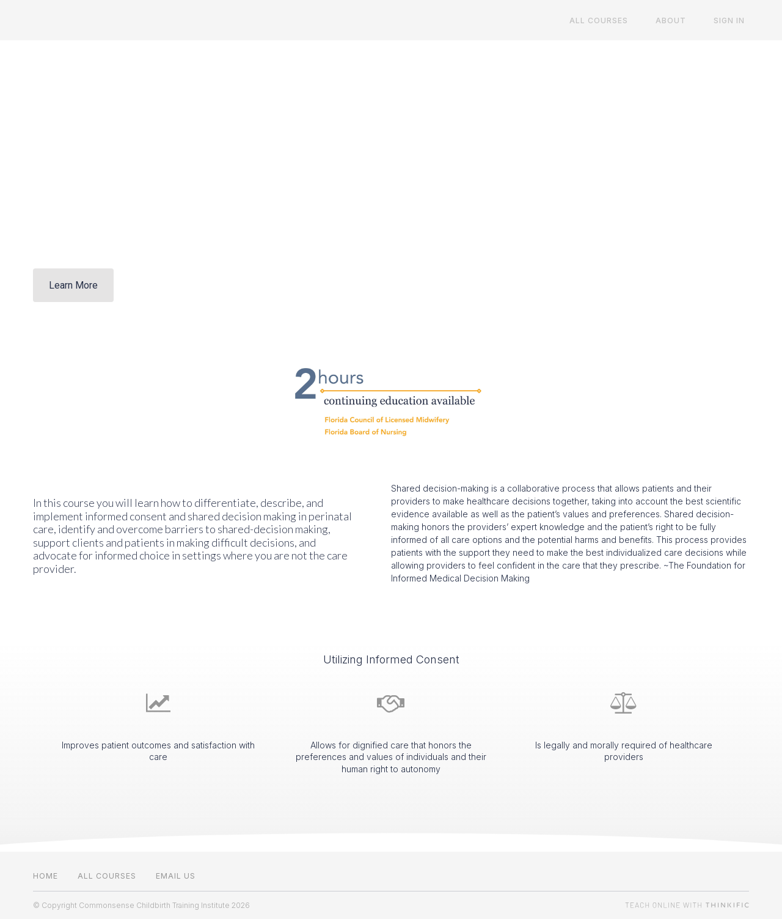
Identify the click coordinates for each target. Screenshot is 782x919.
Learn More (73, 285)
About (683, 20)
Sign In (733, 20)
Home (45, 875)
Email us (176, 875)
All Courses (619, 20)
